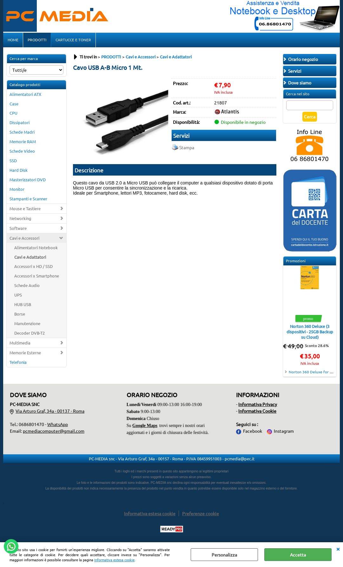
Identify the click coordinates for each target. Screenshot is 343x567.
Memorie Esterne (25, 352)
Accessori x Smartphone (36, 275)
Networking (20, 218)
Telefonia (18, 362)
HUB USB (22, 304)
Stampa (186, 147)
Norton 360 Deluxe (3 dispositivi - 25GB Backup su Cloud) (310, 332)
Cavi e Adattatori (30, 257)
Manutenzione (27, 323)
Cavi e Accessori (24, 238)
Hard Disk (19, 170)
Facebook (252, 431)
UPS (18, 294)
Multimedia (20, 342)
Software (18, 228)
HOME (13, 39)
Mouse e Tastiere (25, 208)
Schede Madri (22, 132)
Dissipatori (20, 122)
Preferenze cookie (200, 513)
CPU (13, 113)
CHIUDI (338, 548)
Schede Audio (27, 285)
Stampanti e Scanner (28, 198)
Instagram (284, 431)
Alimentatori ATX (25, 94)
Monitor (17, 189)
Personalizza (224, 554)
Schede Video (22, 151)
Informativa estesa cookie (114, 559)
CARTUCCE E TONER (73, 39)
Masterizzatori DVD (28, 179)
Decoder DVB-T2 (29, 333)
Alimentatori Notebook (36, 247)
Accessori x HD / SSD (33, 266)
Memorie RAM (23, 141)
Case (14, 103)
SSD (13, 160)
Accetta (298, 554)
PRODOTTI (37, 39)
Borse (19, 314)
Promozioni (296, 260)
